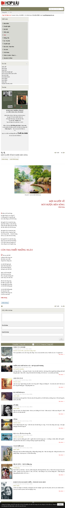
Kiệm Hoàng (5, 159)
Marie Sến (4, 82)
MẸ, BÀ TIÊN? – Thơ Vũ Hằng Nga (22, 464)
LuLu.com (23, 125)
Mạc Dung (4, 68)
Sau (62, 152)
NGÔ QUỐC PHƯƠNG (18, 369)
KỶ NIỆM (15, 405)
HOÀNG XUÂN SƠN (18, 350)
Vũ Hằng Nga (16, 467)
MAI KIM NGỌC (6, 77)
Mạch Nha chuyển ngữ (7, 72)
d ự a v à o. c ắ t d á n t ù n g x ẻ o (22, 433)
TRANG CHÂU (17, 382)
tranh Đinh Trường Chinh (30, 350)
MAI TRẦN (4, 80)
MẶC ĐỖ (4, 66)
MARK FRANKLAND (7, 83)
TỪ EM (15, 419)
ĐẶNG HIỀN (16, 396)
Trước (57, 152)
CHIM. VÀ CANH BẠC (19, 347)
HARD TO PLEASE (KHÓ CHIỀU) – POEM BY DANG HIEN (29, 482)
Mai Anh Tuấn (5, 75)
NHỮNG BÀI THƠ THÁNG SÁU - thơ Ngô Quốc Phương (28, 365)
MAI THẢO (4, 78)
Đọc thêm (61, 354)
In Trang (2, 306)
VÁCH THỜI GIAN (18, 446)
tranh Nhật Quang (14, 159)
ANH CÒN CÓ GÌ (18, 378)
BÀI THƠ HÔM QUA (19, 392)
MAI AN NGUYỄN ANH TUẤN (9, 73)
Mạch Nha (4, 70)
